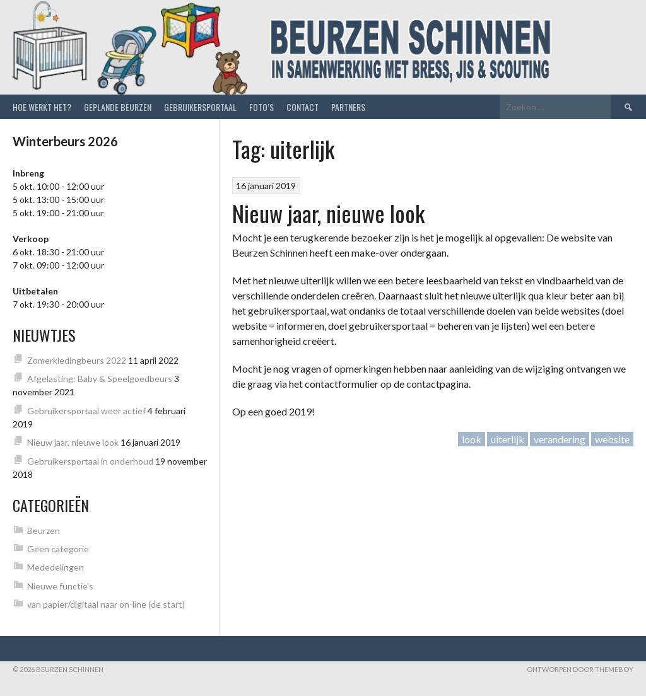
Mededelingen (55, 567)
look (471, 439)
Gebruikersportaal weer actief (86, 410)
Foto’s (261, 106)
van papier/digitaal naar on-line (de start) (106, 604)
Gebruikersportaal (200, 106)
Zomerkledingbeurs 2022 (76, 360)
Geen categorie (58, 548)
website (612, 439)
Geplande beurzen (117, 106)
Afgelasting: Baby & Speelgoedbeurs (99, 378)
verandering (559, 439)
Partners (348, 106)
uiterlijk (507, 439)
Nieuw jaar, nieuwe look (328, 212)
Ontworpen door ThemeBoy (580, 669)
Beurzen (43, 530)
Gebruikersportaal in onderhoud (90, 461)
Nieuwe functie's (60, 586)
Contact (302, 106)
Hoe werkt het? (42, 106)
